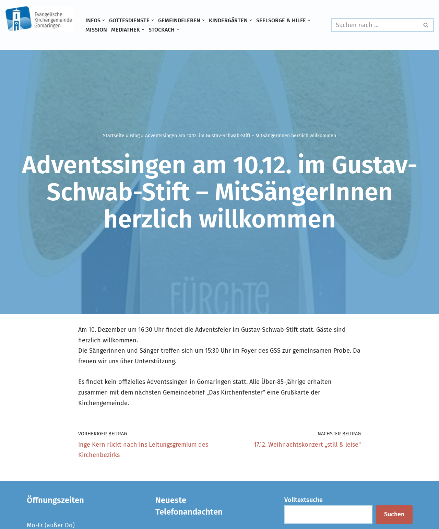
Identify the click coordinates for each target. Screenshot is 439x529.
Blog (135, 136)
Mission (96, 29)
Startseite (113, 136)
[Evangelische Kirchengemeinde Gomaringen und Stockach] (39, 19)
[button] (103, 20)
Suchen (394, 514)
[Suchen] (374, 25)
